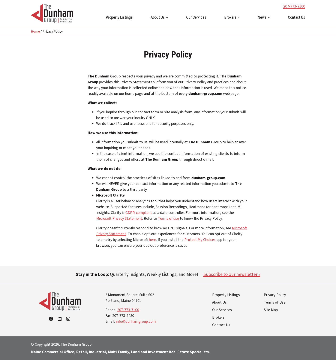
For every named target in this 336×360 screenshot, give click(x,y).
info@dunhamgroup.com (136, 321)
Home (35, 31)
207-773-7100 (294, 6)
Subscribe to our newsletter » (231, 274)
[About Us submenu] (167, 17)
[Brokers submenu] (238, 17)
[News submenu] (269, 17)
